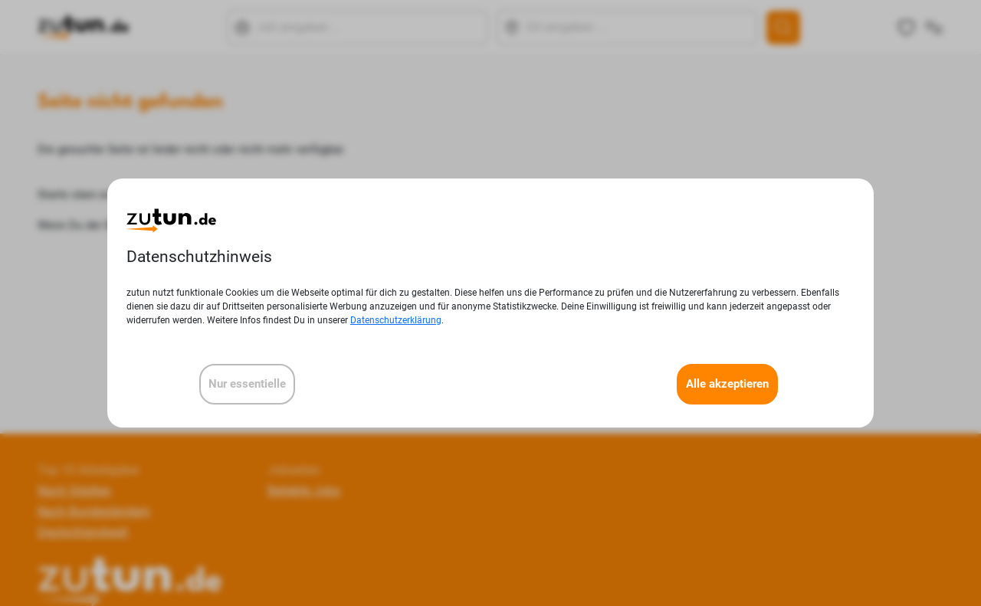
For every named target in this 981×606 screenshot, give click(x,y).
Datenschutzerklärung (395, 320)
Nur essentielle (247, 384)
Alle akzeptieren (727, 384)
